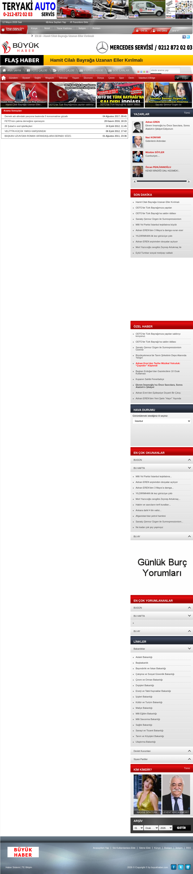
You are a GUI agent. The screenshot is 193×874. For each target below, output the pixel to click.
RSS (188, 848)
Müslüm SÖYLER (154, 152)
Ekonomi (88, 78)
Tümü (187, 112)
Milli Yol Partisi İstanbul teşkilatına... (154, 476)
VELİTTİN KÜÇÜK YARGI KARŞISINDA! (25, 131)
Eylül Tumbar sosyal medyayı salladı (154, 253)
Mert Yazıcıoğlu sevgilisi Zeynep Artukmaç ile (159, 247)
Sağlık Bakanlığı (144, 725)
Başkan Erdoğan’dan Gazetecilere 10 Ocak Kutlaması (158, 372)
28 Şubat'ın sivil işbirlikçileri (18, 126)
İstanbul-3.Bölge (147, 78)
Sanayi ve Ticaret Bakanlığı (149, 730)
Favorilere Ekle (80, 22)
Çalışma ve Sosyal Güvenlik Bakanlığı (155, 674)
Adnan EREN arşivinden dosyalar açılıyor (157, 241)
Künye (34, 28)
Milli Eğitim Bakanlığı (146, 713)
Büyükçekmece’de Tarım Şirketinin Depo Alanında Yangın (161, 356)
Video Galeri (66, 69)
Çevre (111, 78)
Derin (131, 78)
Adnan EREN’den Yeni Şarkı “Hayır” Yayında (158, 398)
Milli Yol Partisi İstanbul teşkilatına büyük (156, 224)
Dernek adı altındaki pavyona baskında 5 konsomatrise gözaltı (36, 116)
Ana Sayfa (13, 69)
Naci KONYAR (153, 137)
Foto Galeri (39, 69)
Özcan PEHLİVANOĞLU (158, 167)
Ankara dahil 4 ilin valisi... (149, 510)
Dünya (100, 78)
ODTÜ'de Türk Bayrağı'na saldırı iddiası (156, 213)
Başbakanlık (142, 663)
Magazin (49, 78)
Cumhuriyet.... (152, 156)
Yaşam (75, 78)
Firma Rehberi (93, 69)
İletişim (82, 28)
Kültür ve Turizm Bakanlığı (149, 702)
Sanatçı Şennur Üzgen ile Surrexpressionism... (159, 521)
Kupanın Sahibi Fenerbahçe (150, 379)
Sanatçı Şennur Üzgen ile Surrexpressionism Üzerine (158, 348)
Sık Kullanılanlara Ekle (124, 848)
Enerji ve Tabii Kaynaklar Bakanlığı (153, 691)
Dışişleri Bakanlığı (145, 685)
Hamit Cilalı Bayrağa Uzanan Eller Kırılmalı (64, 35)
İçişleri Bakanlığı (144, 696)
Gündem (13, 78)
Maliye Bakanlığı (144, 708)
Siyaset (26, 78)
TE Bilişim (27, 867)
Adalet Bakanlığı (144, 657)
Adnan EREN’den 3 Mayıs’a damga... (155, 487)
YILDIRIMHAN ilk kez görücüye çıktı (154, 236)
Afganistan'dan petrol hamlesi (151, 516)
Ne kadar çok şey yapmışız (149, 527)
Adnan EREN (152, 122)
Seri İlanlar (119, 69)
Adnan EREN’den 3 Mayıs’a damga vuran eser (159, 230)
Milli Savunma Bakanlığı (148, 719)
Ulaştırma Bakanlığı (146, 742)
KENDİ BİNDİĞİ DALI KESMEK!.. (162, 170)
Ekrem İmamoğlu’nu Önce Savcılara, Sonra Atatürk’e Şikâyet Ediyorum (167, 127)
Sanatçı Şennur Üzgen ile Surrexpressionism (158, 219)
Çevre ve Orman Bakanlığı (149, 679)
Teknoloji (63, 78)
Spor (121, 78)
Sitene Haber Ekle (15, 28)
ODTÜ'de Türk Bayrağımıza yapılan (154, 207)
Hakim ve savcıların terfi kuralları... (153, 504)
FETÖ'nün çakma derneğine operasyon (25, 121)
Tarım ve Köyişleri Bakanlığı (150, 736)
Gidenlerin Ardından (155, 141)
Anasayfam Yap (101, 848)
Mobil (47, 28)
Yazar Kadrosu (64, 28)
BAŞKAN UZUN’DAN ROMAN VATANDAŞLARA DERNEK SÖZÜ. (38, 136)
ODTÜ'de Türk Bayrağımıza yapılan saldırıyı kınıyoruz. (158, 335)
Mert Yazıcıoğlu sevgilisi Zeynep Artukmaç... (158, 499)
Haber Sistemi (13, 867)
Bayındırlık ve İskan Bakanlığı (151, 668)
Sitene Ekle (145, 848)
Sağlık (37, 78)
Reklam (96, 28)
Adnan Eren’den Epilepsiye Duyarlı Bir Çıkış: (158, 393)
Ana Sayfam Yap (57, 22)
